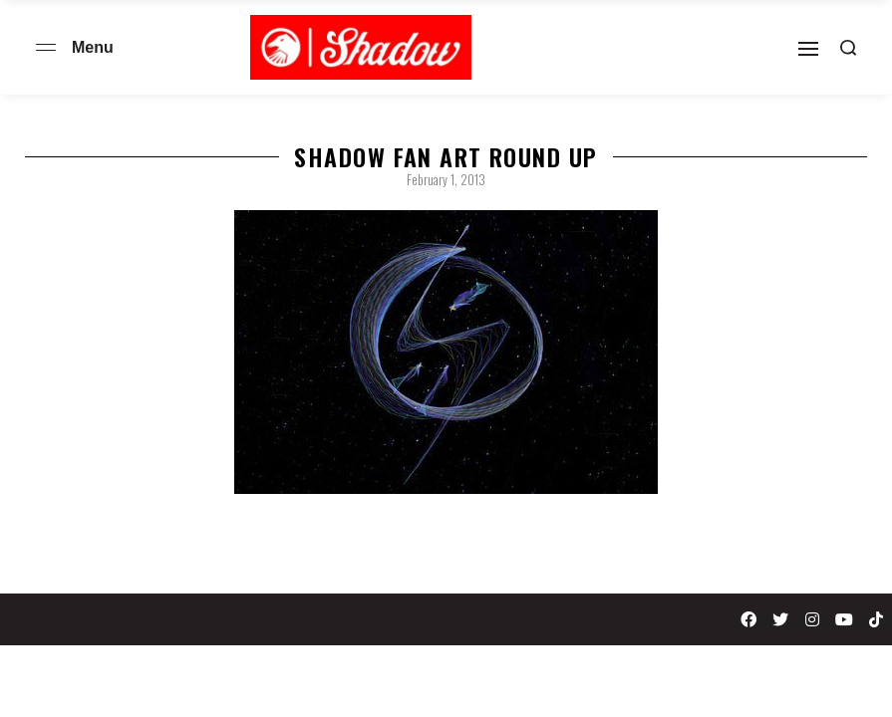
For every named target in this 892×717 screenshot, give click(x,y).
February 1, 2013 (446, 179)
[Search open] (848, 48)
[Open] (808, 49)
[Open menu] (46, 47)
